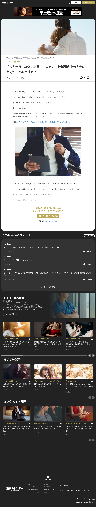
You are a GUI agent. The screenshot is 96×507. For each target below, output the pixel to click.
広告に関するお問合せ (33, 489)
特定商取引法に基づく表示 (49, 492)
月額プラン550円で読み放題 (48, 216)
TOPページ (30, 484)
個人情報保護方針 (47, 486)
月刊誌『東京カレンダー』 (66, 485)
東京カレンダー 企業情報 (33, 492)
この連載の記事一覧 (11, 314)
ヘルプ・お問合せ (32, 486)
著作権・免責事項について (49, 489)
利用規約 (46, 484)
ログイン (75, 2)
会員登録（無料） (88, 2)
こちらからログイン (51, 221)
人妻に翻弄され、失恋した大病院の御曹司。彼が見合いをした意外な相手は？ (45, 122)
